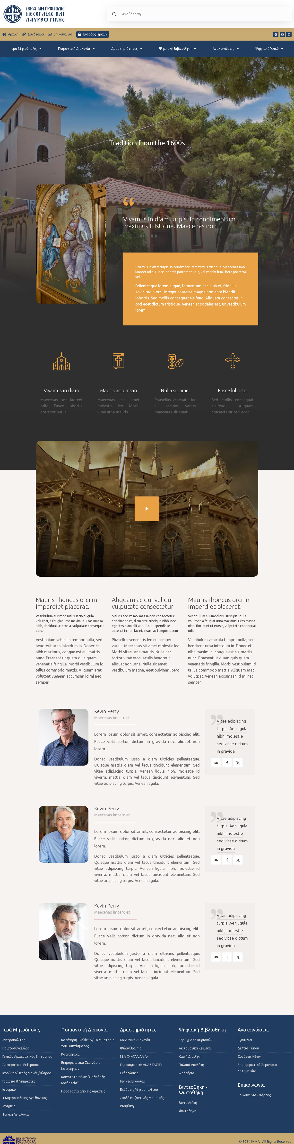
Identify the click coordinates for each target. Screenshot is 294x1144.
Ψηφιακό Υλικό (269, 48)
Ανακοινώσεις (226, 48)
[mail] (216, 762)
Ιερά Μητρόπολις (26, 48)
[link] (147, 509)
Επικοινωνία (251, 1085)
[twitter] (238, 762)
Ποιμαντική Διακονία (76, 48)
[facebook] (227, 762)
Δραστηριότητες (126, 48)
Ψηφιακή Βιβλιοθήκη (177, 48)
